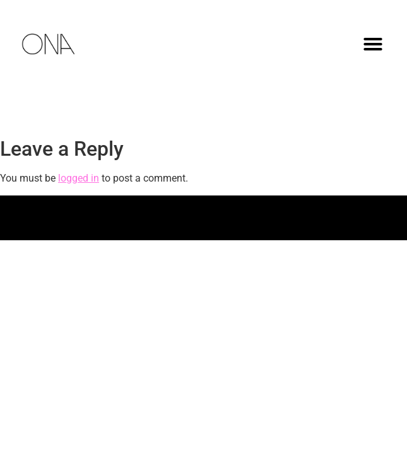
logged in (78, 178)
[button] (373, 44)
